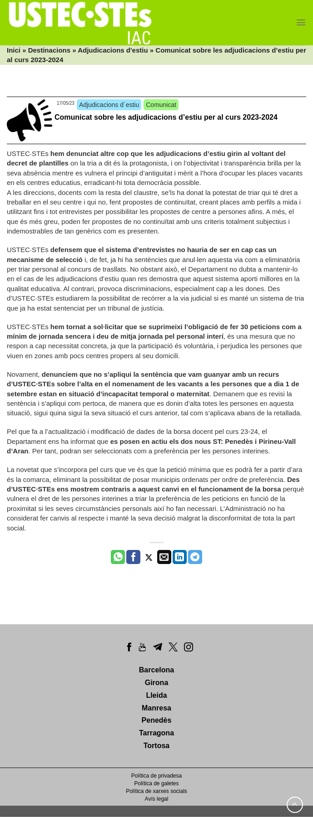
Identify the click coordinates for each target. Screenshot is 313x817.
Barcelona (156, 670)
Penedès (157, 720)
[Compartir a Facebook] (133, 557)
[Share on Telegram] (195, 557)
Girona (157, 682)
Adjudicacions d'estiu (113, 50)
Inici (13, 50)
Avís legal (157, 799)
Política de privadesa (156, 776)
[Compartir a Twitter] (149, 557)
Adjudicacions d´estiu (109, 104)
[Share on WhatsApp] (118, 557)
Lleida (156, 695)
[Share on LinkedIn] (180, 557)
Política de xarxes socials (156, 791)
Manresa (156, 708)
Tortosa (156, 745)
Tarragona (156, 733)
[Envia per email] (164, 557)
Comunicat (161, 104)
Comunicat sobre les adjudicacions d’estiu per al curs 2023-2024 (166, 117)
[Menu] (301, 22)
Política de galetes (156, 783)
